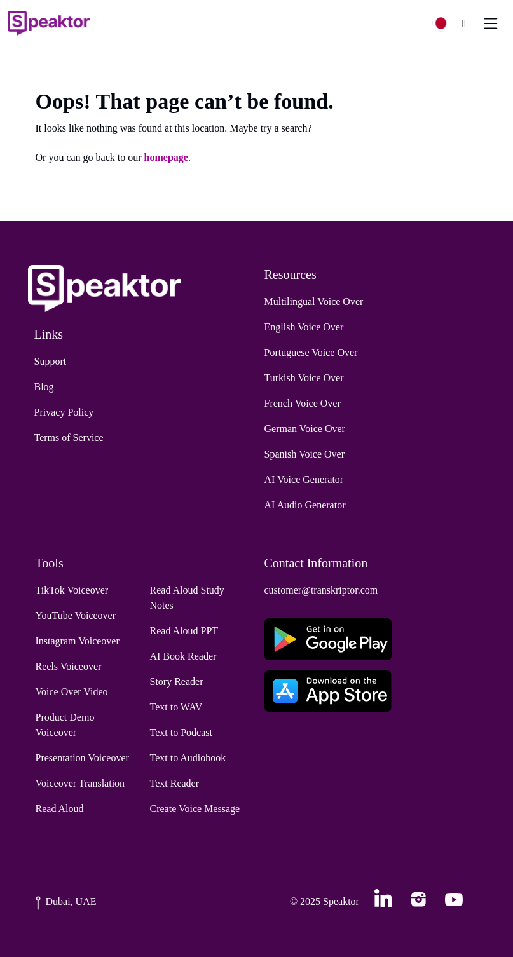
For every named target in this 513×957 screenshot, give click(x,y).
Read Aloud (60, 808)
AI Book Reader (183, 656)
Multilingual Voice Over (314, 301)
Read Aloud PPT (184, 630)
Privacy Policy (64, 412)
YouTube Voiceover (76, 615)
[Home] (49, 23)
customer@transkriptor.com (321, 590)
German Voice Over (304, 428)
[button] (446, 23)
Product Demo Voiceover (65, 725)
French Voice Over (302, 403)
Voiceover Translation (80, 783)
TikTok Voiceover (72, 590)
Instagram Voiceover (78, 640)
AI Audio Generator (305, 504)
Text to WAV (176, 707)
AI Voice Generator (304, 479)
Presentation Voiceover (82, 757)
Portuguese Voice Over (311, 352)
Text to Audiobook (188, 757)
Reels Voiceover (69, 666)
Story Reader (176, 681)
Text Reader (175, 783)
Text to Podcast (181, 732)
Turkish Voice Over (304, 377)
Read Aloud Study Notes (187, 598)
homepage (166, 157)
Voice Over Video (72, 691)
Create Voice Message (195, 808)
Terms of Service (69, 437)
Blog (44, 386)
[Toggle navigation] (490, 23)
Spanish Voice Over (304, 454)
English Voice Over (304, 327)
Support (50, 361)
